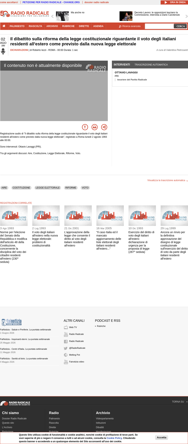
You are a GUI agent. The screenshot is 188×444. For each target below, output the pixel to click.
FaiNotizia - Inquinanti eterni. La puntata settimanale (25, 339)
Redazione (7, 431)
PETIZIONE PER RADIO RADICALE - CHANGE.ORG (51, 2)
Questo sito (8, 423)
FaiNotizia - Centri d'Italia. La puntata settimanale (23, 349)
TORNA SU (178, 401)
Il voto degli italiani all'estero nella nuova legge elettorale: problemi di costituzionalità (45, 239)
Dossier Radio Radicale (14, 418)
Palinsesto (54, 418)
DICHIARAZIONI (19, 50)
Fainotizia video (76, 361)
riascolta (35, 26)
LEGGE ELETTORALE (48, 187)
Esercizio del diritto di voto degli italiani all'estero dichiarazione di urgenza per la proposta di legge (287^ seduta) (141, 242)
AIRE (4, 187)
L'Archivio (7, 427)
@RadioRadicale (77, 348)
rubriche (68, 26)
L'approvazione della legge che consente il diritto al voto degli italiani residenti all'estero (77, 239)
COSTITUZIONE (21, 187)
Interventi (122, 64)
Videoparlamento (105, 418)
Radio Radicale (76, 334)
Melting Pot (74, 355)
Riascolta (54, 423)
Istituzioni (101, 423)
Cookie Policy (114, 438)
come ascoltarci (9, 2)
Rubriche (101, 326)
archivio (52, 26)
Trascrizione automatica (151, 64)
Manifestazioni (103, 431)
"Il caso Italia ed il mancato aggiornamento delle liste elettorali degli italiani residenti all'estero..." (108, 240)
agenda (98, 26)
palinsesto (17, 26)
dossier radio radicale (97, 2)
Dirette (52, 427)
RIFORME (70, 187)
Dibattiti (100, 427)
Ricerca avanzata (131, 26)
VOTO (85, 187)
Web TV (73, 327)
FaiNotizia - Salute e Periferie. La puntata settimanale (25, 329)
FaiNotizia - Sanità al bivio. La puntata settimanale (24, 358)
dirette (84, 26)
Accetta (161, 437)
